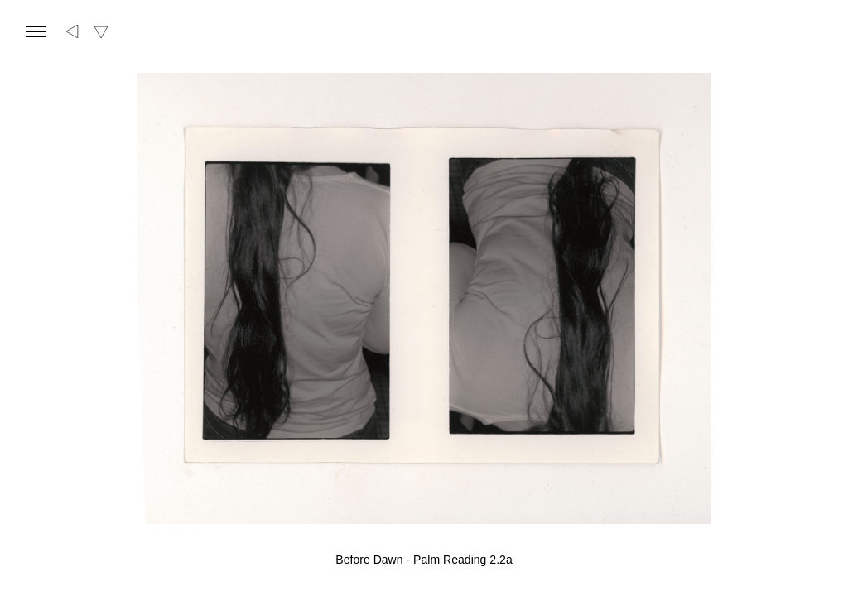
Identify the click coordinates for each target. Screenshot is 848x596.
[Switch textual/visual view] (101, 31)
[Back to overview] (73, 31)
